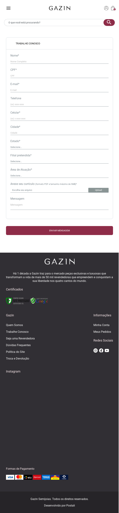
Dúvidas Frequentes (18, 345)
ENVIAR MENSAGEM (59, 230)
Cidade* (15, 127)
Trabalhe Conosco (17, 331)
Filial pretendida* (21, 155)
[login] (106, 8)
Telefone (15, 98)
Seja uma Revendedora (20, 338)
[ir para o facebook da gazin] (101, 350)
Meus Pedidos (102, 331)
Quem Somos (14, 325)
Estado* (15, 141)
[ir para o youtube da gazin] (107, 350)
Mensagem (17, 198)
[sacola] (113, 8)
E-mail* (14, 84)
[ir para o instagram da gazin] (95, 350)
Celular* (15, 112)
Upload (98, 190)
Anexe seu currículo (43, 184)
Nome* (14, 55)
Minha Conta (101, 325)
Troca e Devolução (17, 358)
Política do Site (15, 352)
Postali (70, 505)
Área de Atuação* (21, 169)
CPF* (13, 69)
